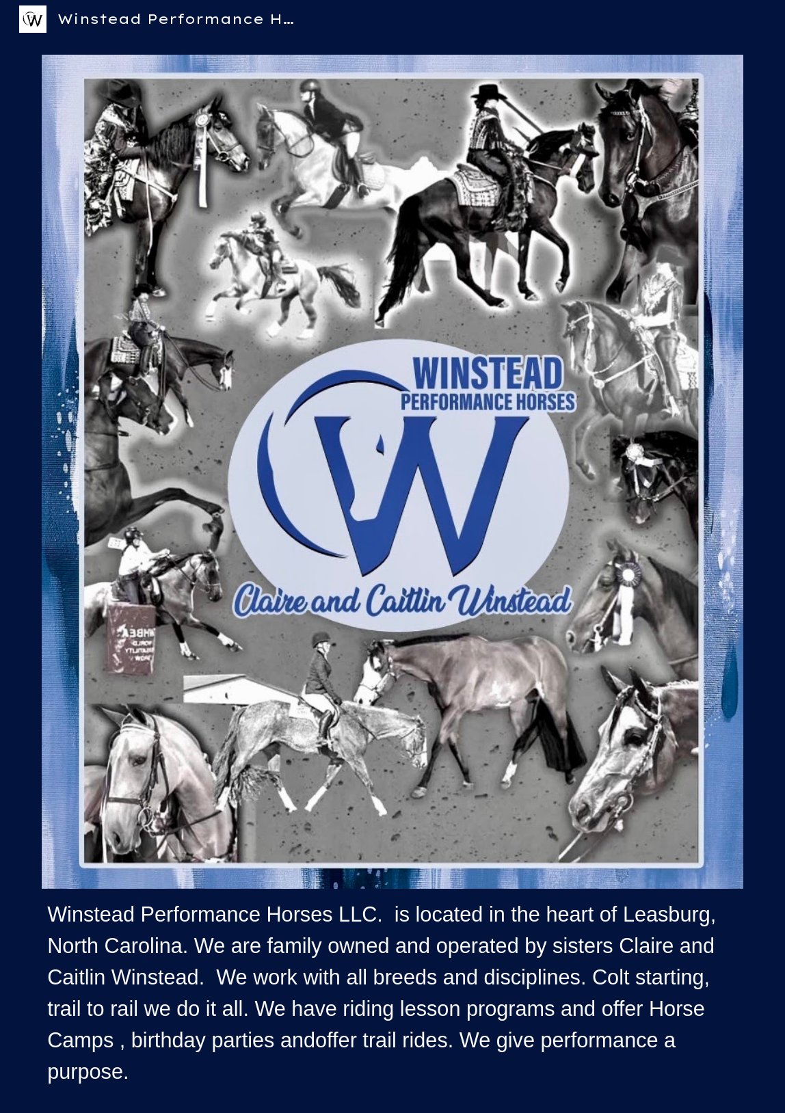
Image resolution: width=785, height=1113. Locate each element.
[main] (392, 993)
